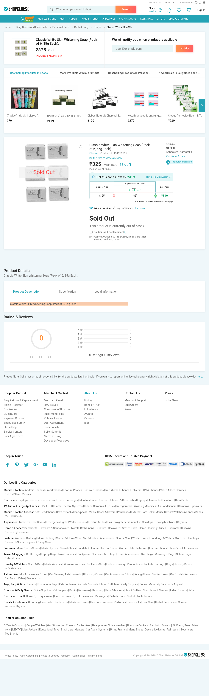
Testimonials (51, 427)
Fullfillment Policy (54, 413)
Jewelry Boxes (183, 564)
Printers (34, 500)
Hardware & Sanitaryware (54, 528)
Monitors (84, 500)
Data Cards (181, 500)
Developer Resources (56, 440)
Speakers (196, 506)
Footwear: (10, 548)
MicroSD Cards (13, 516)
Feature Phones (72, 490)
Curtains (186, 528)
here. (200, 376)
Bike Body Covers (93, 574)
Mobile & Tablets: (14, 490)
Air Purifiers (84, 625)
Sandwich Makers (160, 625)
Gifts (191, 590)
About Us (90, 393)
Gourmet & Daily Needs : (18, 590)
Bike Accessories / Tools (33, 574)
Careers (89, 418)
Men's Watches (53, 564)
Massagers (101, 596)
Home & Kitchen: (14, 528)
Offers (161, 18)
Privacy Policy (11, 655)
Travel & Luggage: (15, 554)
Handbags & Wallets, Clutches (168, 538)
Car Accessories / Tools (119, 574)
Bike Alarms (33, 578)
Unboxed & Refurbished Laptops (128, 500)
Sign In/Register (13, 404)
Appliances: (11, 522)
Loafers (153, 548)
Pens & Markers (114, 590)
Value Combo (179, 602)
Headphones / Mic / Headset (109, 625)
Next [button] (202, 105)
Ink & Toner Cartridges (65, 500)
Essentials (146, 18)
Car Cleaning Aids (59, 574)
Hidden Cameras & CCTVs (99, 506)
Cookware (114, 528)
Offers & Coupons (14, 625)
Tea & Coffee (133, 590)
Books (73, 590)
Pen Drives (123, 512)
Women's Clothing (25, 538)
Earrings (160, 564)
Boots (163, 548)
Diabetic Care (117, 596)
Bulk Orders (131, 404)
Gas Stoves (53, 625)
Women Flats (126, 548)
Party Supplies (129, 584)
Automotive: (11, 574)
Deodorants (61, 602)
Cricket (131, 596)
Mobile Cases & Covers (102, 512)
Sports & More (127, 18)
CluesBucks (10, 413)
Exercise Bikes (62, 596)
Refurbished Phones (117, 490)
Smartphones (54, 490)
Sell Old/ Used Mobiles (18, 494)
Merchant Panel (53, 400)
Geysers (182, 522)
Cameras (183, 506)
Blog (87, 422)
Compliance (78, 655)
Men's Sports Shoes (28, 548)
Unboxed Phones (94, 490)
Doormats (174, 528)
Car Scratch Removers (183, 574)
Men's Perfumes (79, 602)
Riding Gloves (142, 574)
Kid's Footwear (67, 584)
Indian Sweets (178, 590)
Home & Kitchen (90, 18)
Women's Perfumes (114, 602)
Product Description (26, 291)
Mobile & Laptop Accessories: (22, 512)
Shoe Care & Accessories (183, 548)
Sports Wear (123, 538)
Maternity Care (157, 584)
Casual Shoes (68, 548)
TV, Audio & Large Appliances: (22, 506)
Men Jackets (30, 629)
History (88, 400)
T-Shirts (19, 542)
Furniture (101, 528)
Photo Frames (118, 629)
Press (128, 409)
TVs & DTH (46, 506)
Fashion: (9, 538)
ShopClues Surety (14, 422)
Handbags (193, 538)
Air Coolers (68, 625)
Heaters (79, 629)
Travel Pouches (67, 554)
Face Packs (134, 602)
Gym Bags (147, 554)
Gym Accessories (83, 596)
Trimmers (24, 522)
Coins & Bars (35, 564)
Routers (45, 500)
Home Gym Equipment (39, 596)
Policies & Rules (53, 418)
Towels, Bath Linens (82, 528)
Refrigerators (124, 506)
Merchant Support (135, 400)
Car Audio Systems (97, 629)
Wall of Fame (95, 655)
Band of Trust (92, 404)
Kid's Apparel (175, 584)
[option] (24, 105)
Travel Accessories (128, 554)
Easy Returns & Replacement (21, 400)
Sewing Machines (165, 522)
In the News (91, 409)
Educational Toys (47, 584)
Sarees (9, 542)
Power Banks (65, 512)
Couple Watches (36, 625)
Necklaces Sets (96, 564)
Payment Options (14, 418)
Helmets (77, 574)
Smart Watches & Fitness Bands (184, 512)
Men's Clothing (46, 538)
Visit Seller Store (174, 156)
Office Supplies (42, 590)
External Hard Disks (142, 512)
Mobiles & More (47, 18)
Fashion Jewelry (115, 564)
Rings (169, 564)
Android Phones (34, 490)
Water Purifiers (78, 522)
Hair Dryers (38, 522)
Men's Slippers (49, 548)
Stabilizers (67, 629)
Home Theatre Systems (68, 506)
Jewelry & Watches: (15, 564)
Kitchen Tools (129, 528)
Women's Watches (74, 564)
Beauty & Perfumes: (16, 602)
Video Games (99, 500)
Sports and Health (15, 596)
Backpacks (80, 512)
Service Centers (13, 431)
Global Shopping (178, 18)
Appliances (108, 18)
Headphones (48, 512)
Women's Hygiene (15, 606)
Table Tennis (144, 596)
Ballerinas (142, 548)
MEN (62, 18)
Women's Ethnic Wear (68, 538)
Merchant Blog (52, 436)
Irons (8, 629)
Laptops (23, 500)
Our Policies (11, 409)
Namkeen (84, 590)
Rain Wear (173, 629)
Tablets (135, 490)
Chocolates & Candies (156, 590)
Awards (88, 413)
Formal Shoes (109, 548)
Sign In (201, 10)
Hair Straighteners (118, 522)
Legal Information (105, 291)
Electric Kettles (97, 522)
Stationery (97, 590)
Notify (184, 48)
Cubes (143, 584)
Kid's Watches (13, 568)
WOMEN (72, 18)
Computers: (11, 500)
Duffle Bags (33, 554)
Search (125, 9)
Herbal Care (162, 602)
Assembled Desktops (161, 500)
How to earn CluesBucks (158, 176)
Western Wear (140, 538)
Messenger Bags (164, 554)
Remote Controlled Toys (92, 584)
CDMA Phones (150, 490)
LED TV (16, 629)
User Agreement (13, 436)
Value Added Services (173, 490)
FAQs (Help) (11, 427)
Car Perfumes (160, 574)
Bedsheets (30, 528)
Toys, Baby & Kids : (15, 584)
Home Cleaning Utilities (152, 528)
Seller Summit (52, 431)
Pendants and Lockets (140, 564)
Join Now (139, 208)
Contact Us (169, 2)
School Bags (183, 554)
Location (153, 11)
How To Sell (51, 404)
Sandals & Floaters (88, 548)
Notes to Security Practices (55, 655)
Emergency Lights (57, 522)
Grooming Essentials (40, 602)
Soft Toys (113, 584)
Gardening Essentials (17, 532)
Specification (67, 291)
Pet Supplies (60, 590)
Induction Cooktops (142, 522)
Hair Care (95, 602)
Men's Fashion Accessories (98, 538)
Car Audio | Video (15, 578)
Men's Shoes (136, 629)
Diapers (31, 584)
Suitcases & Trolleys (104, 554)
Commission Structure (57, 409)
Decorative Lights (155, 629)
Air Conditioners (167, 506)
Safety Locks (12, 558)
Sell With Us (154, 2)
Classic (93, 153)
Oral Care (148, 602)
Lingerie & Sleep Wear (38, 542)
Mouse (160, 512)
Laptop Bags (48, 554)
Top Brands (11, 633)
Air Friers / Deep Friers (185, 625)
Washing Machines (145, 506)
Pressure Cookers (137, 625)
